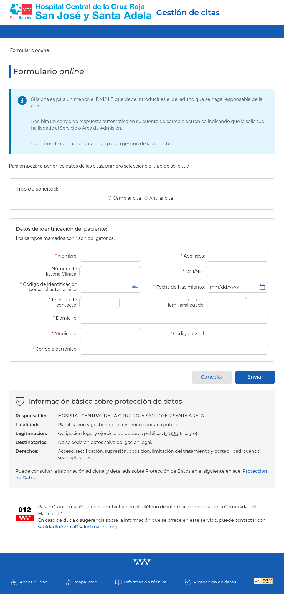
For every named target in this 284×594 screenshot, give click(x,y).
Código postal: (187, 333)
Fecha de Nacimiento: (179, 287)
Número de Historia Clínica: (60, 271)
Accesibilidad (34, 582)
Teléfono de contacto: (63, 302)
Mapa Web (86, 582)
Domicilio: (65, 318)
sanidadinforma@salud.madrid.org (78, 526)
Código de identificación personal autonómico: (48, 287)
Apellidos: (193, 256)
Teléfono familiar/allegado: (186, 302)
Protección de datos (215, 582)
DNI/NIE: (193, 271)
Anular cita (161, 198)
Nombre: (66, 256)
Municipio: (64, 333)
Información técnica (145, 582)
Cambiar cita (127, 198)
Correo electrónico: (55, 349)
